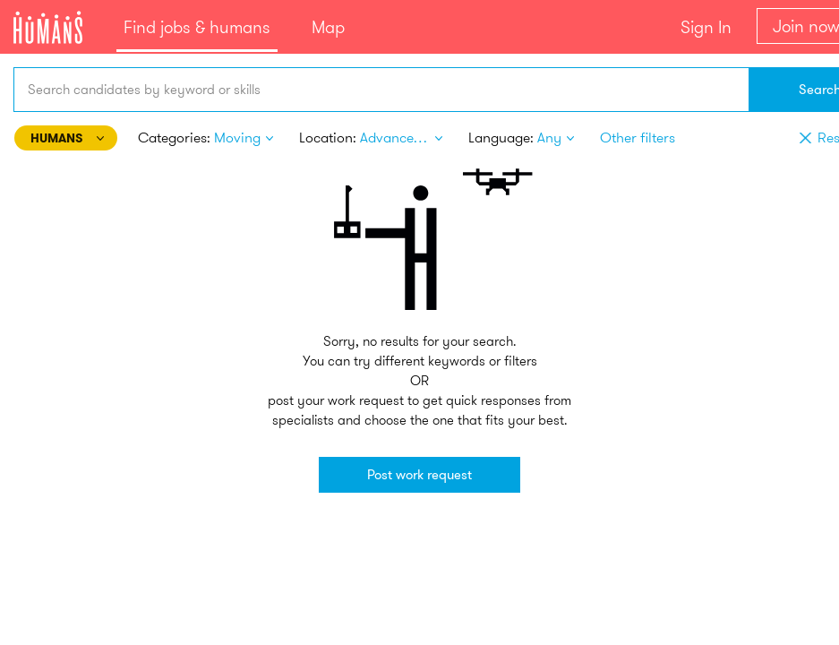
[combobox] (381, 89)
